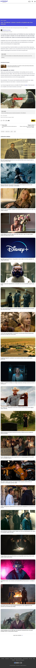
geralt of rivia (7, 131)
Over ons (30, 658)
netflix (15, 131)
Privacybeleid (25, 658)
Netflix (26, 85)
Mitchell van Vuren (7, 30)
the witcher (2, 131)
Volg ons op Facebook (20, 660)
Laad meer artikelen (18, 635)
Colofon (13, 660)
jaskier (12, 131)
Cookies (2, 658)
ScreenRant (5, 115)
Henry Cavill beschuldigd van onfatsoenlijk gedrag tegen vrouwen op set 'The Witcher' (16, 56)
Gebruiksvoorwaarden (18, 658)
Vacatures (7, 658)
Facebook (16, 662)
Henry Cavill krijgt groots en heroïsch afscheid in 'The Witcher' (13, 112)
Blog (34, 658)
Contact (11, 658)
